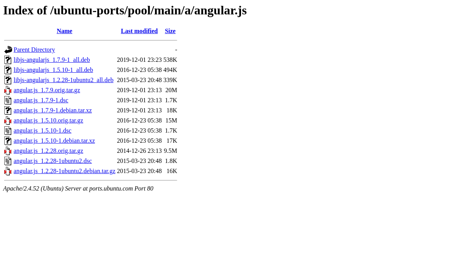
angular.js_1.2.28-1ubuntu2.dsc (53, 161)
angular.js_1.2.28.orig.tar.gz (48, 150)
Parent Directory (34, 49)
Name (64, 31)
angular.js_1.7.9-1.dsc (41, 100)
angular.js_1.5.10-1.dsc (42, 130)
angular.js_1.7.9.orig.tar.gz (47, 90)
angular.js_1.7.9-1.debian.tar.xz (53, 110)
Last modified (139, 31)
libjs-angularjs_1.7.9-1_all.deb (52, 59)
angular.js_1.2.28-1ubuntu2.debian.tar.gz (64, 171)
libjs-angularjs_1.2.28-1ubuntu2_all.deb (63, 80)
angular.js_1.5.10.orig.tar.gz (48, 120)
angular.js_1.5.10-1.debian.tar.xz (54, 140)
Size (170, 31)
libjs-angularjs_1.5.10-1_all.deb (53, 69)
